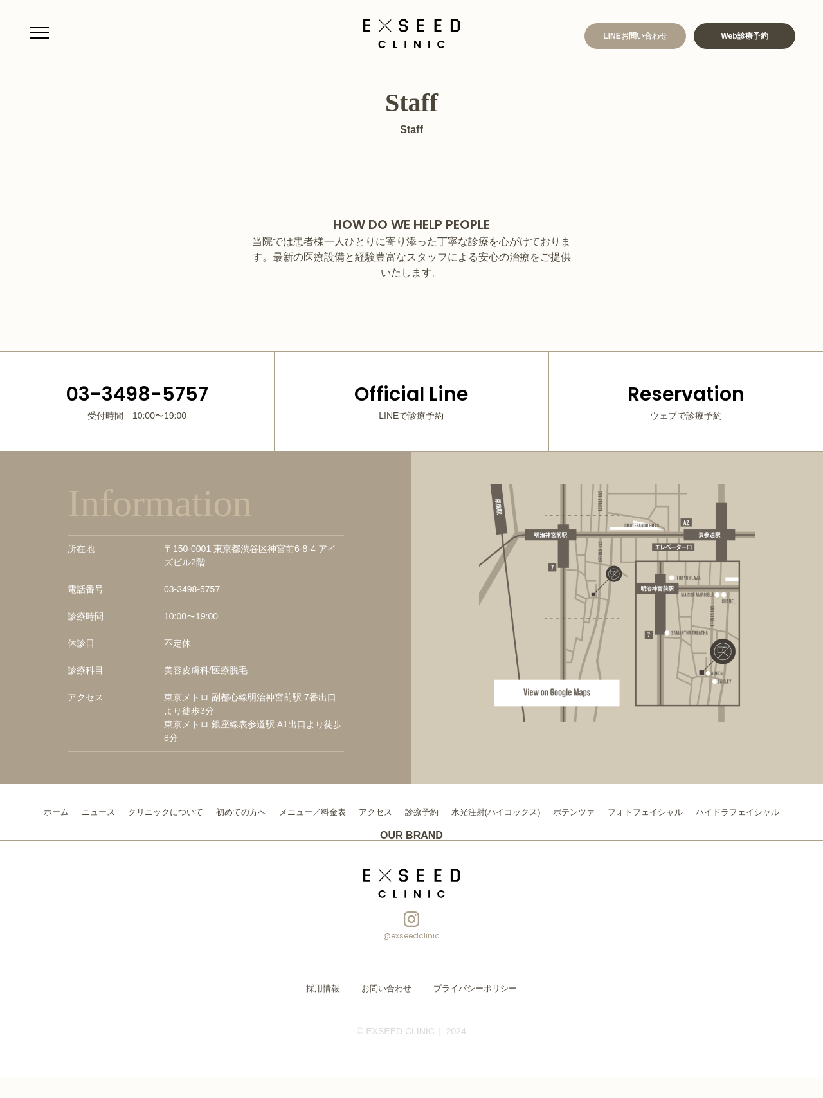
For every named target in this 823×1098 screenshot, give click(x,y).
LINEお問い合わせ (635, 36)
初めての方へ (281, 812)
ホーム (84, 812)
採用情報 (327, 1009)
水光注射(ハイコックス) (551, 812)
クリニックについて (200, 812)
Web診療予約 (744, 36)
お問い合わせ (388, 1009)
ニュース (129, 812)
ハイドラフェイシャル (411, 833)
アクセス (424, 812)
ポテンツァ (635, 812)
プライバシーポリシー (472, 1009)
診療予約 (473, 812)
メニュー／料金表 (357, 812)
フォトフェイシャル (711, 812)
